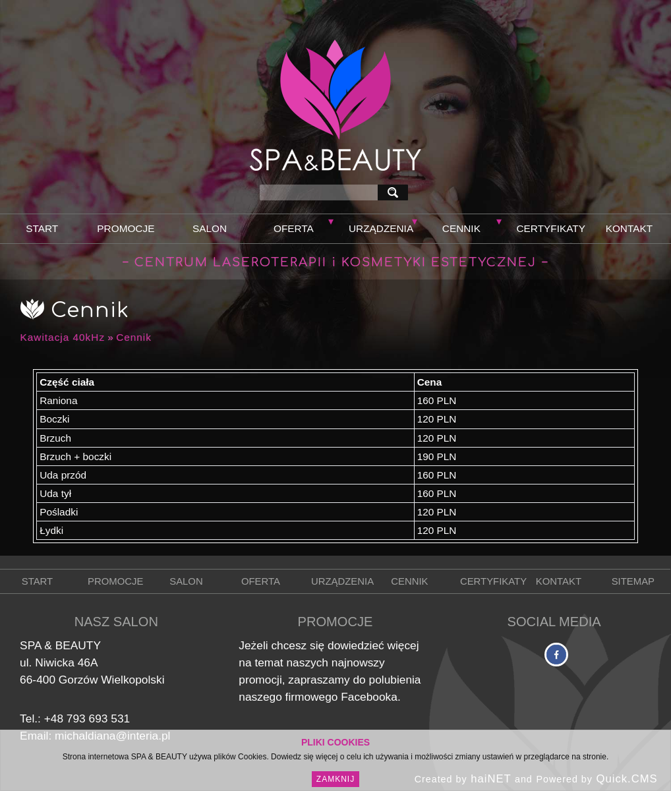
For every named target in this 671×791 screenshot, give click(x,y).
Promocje (125, 228)
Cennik (461, 228)
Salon (209, 228)
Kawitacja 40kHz (62, 337)
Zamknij (335, 779)
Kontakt (629, 228)
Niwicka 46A (66, 662)
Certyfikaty (551, 228)
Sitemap (633, 581)
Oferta (294, 228)
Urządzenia (381, 228)
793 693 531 (98, 718)
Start (42, 228)
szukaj (395, 192)
